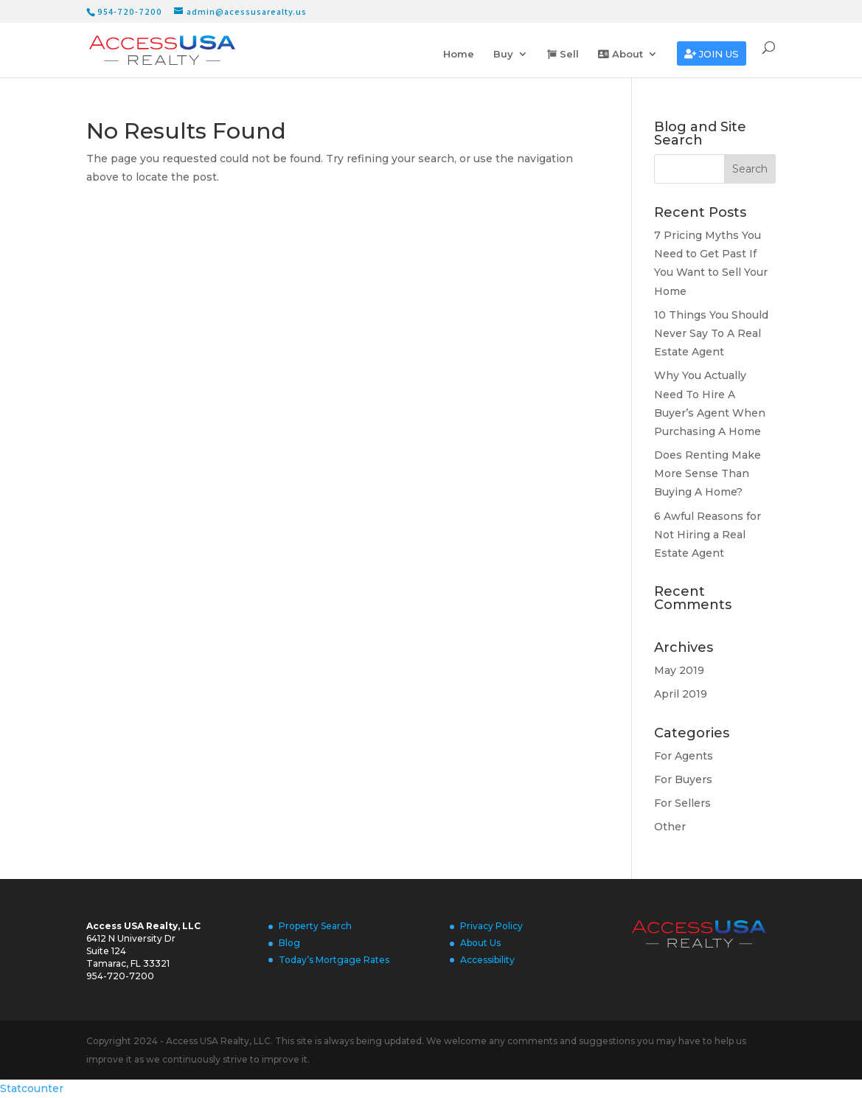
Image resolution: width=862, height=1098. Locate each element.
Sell (563, 54)
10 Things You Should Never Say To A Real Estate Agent (711, 333)
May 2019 (679, 670)
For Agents (683, 755)
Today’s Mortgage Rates (334, 959)
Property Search (315, 925)
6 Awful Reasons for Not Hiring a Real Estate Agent (707, 535)
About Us (480, 942)
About (620, 54)
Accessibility (487, 959)
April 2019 (680, 694)
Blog (289, 942)
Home (458, 54)
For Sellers (682, 803)
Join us (711, 54)
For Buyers (683, 779)
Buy (503, 54)
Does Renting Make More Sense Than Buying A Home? (707, 473)
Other (670, 826)
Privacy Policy (491, 925)
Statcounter (31, 1088)
